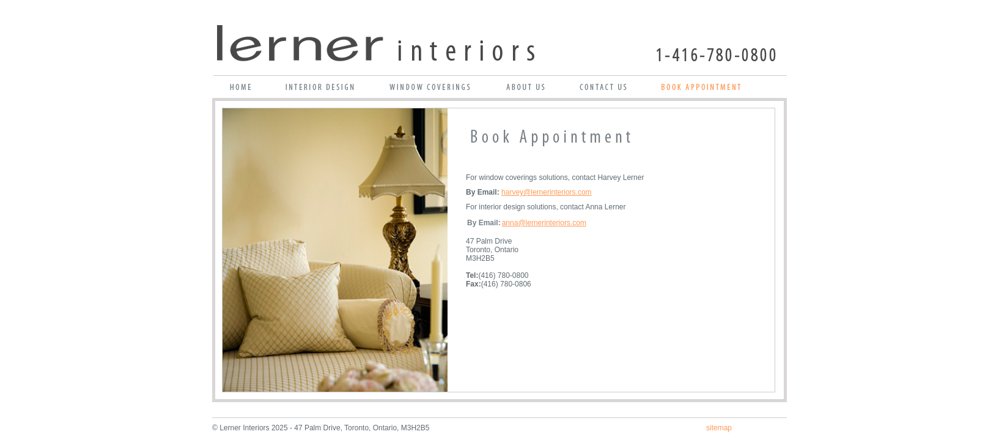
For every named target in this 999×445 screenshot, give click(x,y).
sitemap (719, 428)
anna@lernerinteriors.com (544, 223)
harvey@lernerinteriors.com (546, 192)
